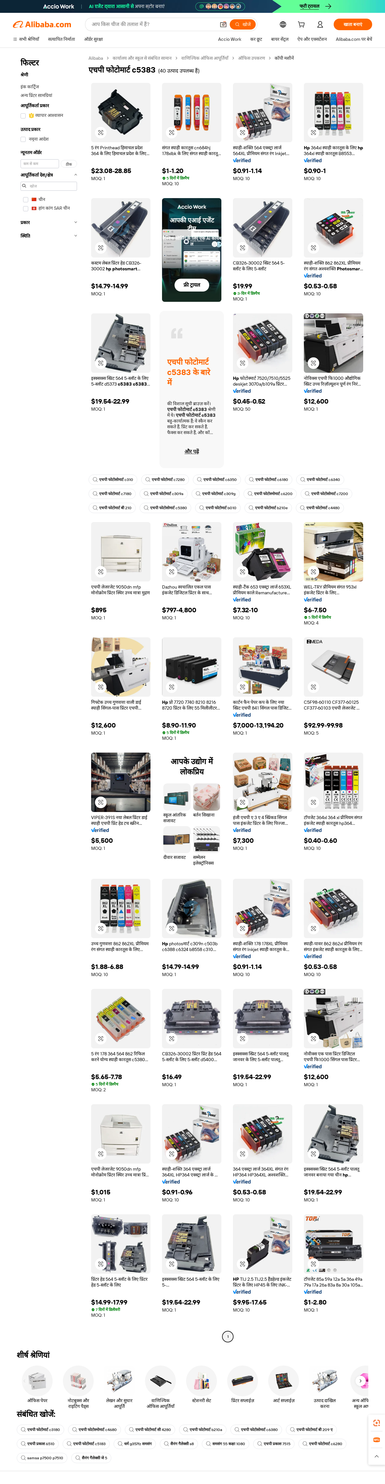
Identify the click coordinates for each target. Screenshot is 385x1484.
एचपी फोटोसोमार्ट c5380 (165, 508)
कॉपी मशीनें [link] (284, 58)
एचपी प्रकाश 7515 (273, 1443)
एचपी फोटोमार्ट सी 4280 (150, 1429)
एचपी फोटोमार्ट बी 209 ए (311, 1429)
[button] (223, 24)
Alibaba (96, 58)
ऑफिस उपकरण (251, 58)
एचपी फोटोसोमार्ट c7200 (326, 493)
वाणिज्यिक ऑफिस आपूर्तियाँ (204, 58)
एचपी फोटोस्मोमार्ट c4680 (94, 1429)
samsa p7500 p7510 (42, 1458)
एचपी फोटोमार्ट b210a (202, 1429)
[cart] (302, 25)
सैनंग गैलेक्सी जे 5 (91, 1458)
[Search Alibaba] (153, 24)
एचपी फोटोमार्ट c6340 (320, 479)
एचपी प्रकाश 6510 (38, 1443)
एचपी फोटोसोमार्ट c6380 (256, 1429)
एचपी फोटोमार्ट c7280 (165, 479)
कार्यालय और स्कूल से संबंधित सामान (142, 58)
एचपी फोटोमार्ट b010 (217, 508)
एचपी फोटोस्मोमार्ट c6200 (270, 493)
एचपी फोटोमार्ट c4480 (320, 508)
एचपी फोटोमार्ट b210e (268, 508)
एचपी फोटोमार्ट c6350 (217, 479)
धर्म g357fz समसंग (135, 1443)
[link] (376, 1423)
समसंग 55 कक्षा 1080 (225, 1443)
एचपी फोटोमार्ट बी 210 (112, 508)
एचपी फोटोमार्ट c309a (164, 493)
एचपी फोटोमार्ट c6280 (322, 1443)
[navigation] (49, 698)
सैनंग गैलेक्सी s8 (179, 1443)
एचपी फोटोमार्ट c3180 (40, 1429)
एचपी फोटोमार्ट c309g (215, 493)
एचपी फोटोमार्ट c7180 (112, 493)
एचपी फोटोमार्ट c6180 (268, 479)
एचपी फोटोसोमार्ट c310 (113, 479)
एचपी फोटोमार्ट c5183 (86, 1443)
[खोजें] (243, 24)
